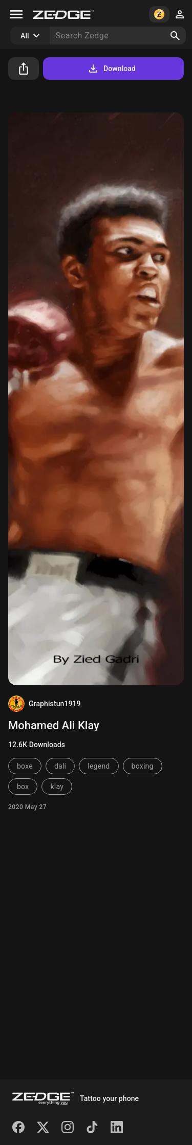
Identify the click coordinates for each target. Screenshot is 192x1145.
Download (111, 68)
